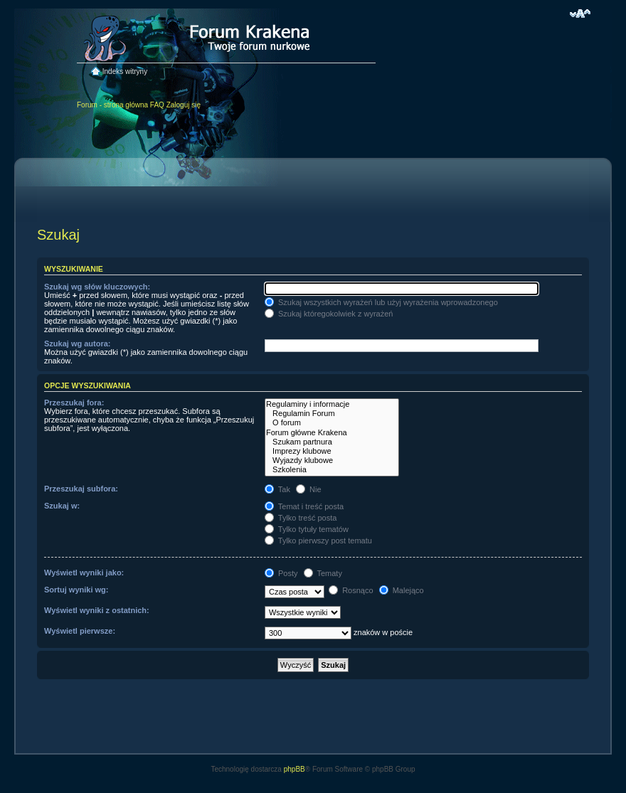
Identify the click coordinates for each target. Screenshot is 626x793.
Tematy (323, 573)
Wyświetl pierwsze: (79, 631)
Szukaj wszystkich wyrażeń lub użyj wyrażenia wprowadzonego (381, 302)
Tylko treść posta (300, 517)
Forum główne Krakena (332, 432)
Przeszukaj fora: (74, 402)
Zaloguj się (183, 105)
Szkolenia (332, 469)
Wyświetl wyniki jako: (84, 572)
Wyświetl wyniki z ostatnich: (96, 610)
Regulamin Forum (332, 413)
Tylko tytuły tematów (307, 529)
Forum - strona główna (112, 105)
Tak (277, 489)
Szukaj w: (62, 505)
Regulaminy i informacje (332, 404)
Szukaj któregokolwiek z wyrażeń (329, 313)
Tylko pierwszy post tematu (318, 540)
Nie (309, 489)
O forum (332, 422)
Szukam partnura (332, 442)
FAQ (157, 105)
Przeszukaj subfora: (81, 488)
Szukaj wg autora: (77, 343)
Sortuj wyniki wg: (76, 589)
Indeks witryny (124, 71)
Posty (281, 573)
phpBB (294, 769)
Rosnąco (351, 590)
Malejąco (401, 590)
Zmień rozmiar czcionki (580, 13)
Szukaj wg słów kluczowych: (97, 286)
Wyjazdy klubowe (332, 460)
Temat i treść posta (304, 506)
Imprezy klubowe (332, 451)
